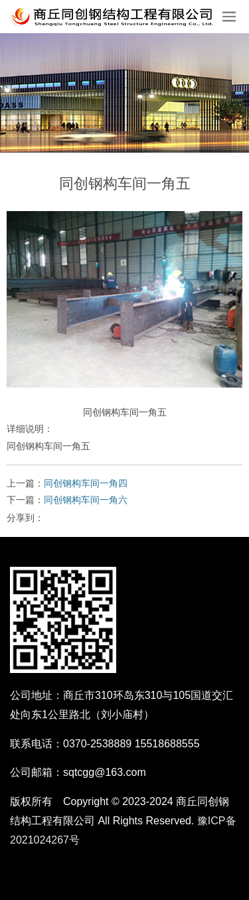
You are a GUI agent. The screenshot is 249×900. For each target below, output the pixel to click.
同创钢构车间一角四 (85, 483)
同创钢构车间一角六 (85, 499)
